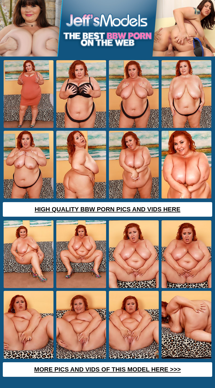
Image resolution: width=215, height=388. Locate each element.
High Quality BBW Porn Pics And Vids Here (108, 209)
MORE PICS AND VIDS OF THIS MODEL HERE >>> (107, 369)
